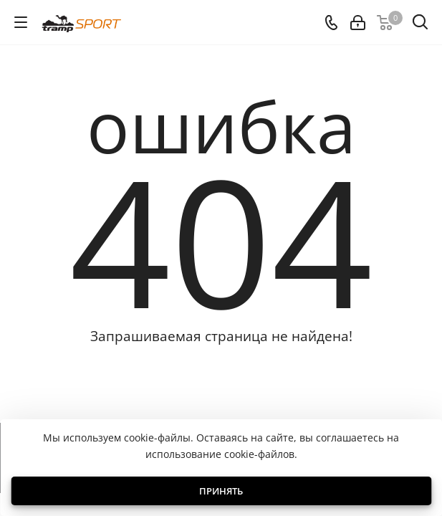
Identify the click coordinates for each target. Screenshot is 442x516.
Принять (221, 490)
